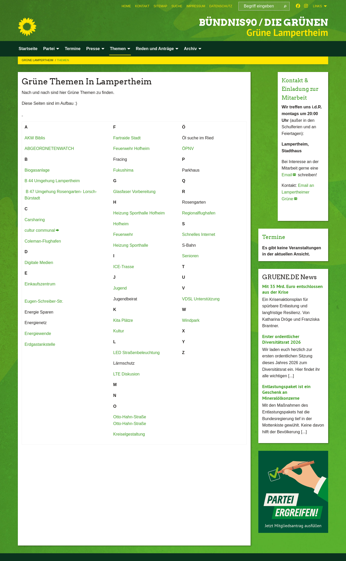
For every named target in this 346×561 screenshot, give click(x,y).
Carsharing (35, 220)
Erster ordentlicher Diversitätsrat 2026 (281, 339)
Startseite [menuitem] (28, 48)
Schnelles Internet (198, 234)
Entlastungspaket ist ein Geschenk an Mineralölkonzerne (286, 392)
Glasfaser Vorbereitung (134, 191)
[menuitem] (126, 6)
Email (287, 175)
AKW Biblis (35, 138)
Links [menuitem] (317, 6)
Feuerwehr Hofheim (131, 148)
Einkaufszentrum (40, 284)
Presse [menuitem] (93, 48)
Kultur (118, 331)
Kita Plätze (123, 320)
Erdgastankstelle (40, 344)
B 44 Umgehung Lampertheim (52, 181)
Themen (63, 60)
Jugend (120, 288)
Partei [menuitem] (49, 48)
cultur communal (40, 230)
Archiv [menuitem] (190, 48)
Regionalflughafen (198, 213)
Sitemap (160, 6)
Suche (176, 6)
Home (126, 6)
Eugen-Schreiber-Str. (44, 301)
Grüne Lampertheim (38, 60)
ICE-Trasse (123, 267)
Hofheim (121, 224)
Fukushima (123, 170)
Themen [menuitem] (118, 48)
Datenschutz (220, 6)
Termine (275, 237)
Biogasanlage (37, 170)
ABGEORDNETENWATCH (49, 148)
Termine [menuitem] (72, 48)
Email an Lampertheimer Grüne (298, 192)
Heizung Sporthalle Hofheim (139, 213)
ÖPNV (188, 148)
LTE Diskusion (126, 374)
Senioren (191, 256)
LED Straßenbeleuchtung (136, 352)
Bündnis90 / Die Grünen (251, 22)
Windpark (191, 320)
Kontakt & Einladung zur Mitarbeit (303, 88)
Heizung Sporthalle (130, 245)
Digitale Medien (39, 262)
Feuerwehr (123, 234)
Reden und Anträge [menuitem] (155, 48)
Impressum (195, 6)
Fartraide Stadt (127, 138)
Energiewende (38, 333)
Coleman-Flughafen (43, 241)
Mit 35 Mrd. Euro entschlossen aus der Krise (292, 289)
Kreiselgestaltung (129, 434)
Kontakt (142, 6)
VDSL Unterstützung (201, 299)
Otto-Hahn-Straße (129, 417)
